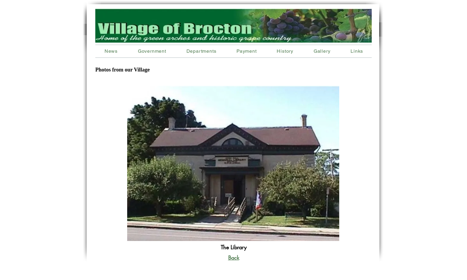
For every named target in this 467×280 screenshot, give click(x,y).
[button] (201, 51)
